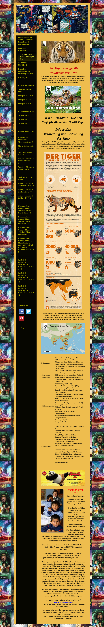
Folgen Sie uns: (23, 305)
